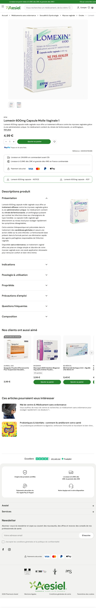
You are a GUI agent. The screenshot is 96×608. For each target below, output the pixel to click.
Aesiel (5, 505)
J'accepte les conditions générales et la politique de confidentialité (32, 542)
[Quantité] (10, 141)
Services (6, 511)
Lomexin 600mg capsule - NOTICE (23, 179)
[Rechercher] (48, 7)
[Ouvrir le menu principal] (3, 6)
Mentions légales (30, 594)
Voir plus (7, 130)
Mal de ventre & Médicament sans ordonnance (43, 405)
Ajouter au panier (47, 382)
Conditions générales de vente (60, 594)
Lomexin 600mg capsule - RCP (74, 179)
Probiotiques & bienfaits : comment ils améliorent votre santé (50, 423)
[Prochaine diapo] (91, 352)
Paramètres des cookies (85, 594)
